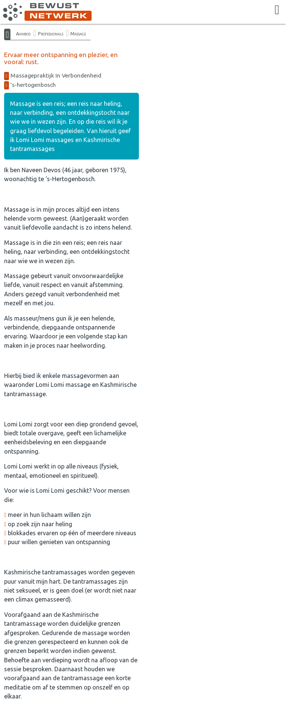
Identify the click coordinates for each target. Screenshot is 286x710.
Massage (78, 33)
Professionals (50, 33)
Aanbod (23, 33)
